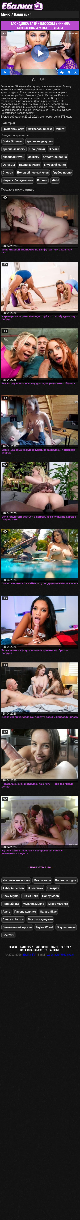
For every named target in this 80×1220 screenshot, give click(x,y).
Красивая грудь (13, 156)
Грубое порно (62, 172)
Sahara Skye (48, 911)
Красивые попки (14, 149)
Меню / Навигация (16, 14)
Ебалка (13, 947)
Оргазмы (9, 164)
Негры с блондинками (18, 180)
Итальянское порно (16, 880)
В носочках (35, 888)
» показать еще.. (40, 867)
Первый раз (11, 903)
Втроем (42, 180)
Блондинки (37, 149)
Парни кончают (29, 164)
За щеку (33, 156)
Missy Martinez (58, 903)
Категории (26, 947)
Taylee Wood (44, 927)
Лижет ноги (30, 896)
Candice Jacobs (13, 919)
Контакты (42, 947)
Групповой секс (13, 128)
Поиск (54, 947)
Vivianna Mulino (33, 903)
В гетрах (53, 888)
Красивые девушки (40, 141)
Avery (6, 911)
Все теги (8, 935)
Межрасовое (42, 880)
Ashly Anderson (13, 888)
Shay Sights (11, 896)
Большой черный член (33, 172)
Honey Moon (50, 896)
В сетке (54, 149)
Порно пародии (65, 880)
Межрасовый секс (40, 128)
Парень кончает (25, 911)
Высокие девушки (40, 919)
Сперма (8, 172)
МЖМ (55, 180)
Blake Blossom (13, 141)
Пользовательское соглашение (40, 950)
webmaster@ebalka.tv (61, 954)
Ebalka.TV (28, 954)
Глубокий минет (55, 164)
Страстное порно (55, 156)
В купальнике (66, 927)
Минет (60, 128)
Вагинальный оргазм (17, 927)
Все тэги (66, 947)
